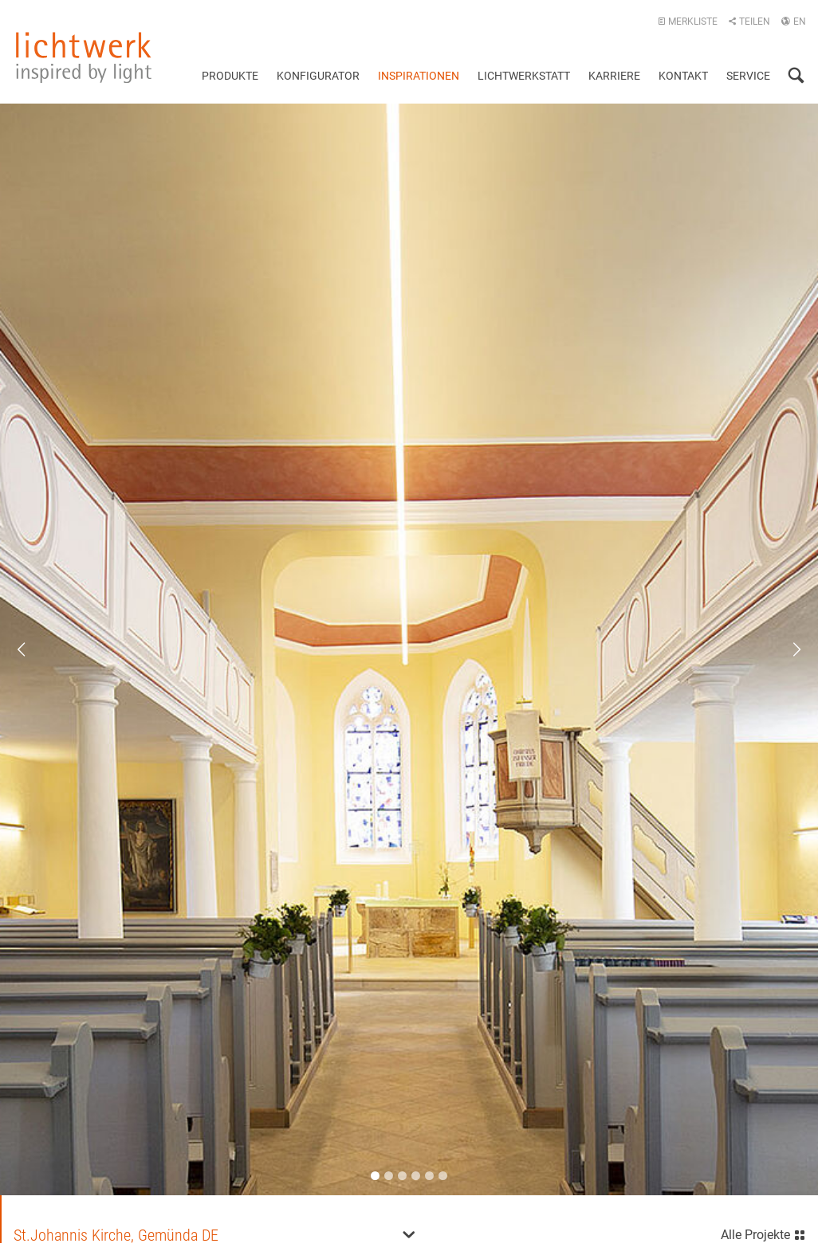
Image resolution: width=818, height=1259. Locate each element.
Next (786, 649)
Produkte (230, 75)
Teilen (749, 21)
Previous (32, 649)
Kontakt (683, 75)
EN (793, 21)
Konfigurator (318, 75)
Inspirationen (418, 75)
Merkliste (688, 21)
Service (748, 75)
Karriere (614, 75)
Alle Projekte (763, 1233)
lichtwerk (83, 57)
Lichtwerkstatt (524, 75)
